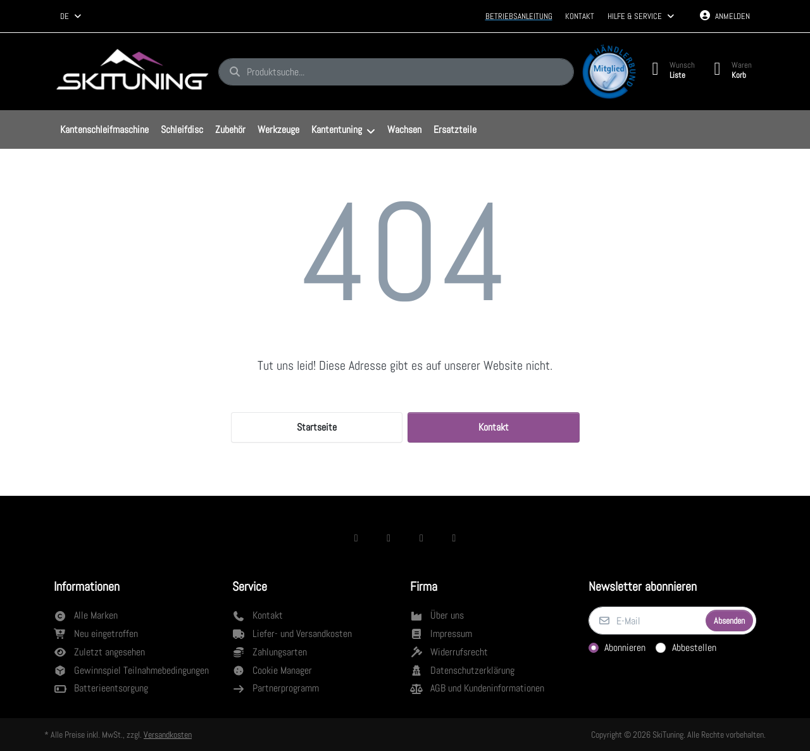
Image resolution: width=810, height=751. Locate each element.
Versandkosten (168, 734)
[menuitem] (104, 129)
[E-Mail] (646, 620)
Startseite (317, 427)
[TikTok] (421, 538)
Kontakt (579, 16)
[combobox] (71, 16)
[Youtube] (454, 538)
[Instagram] (388, 538)
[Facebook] (356, 538)
